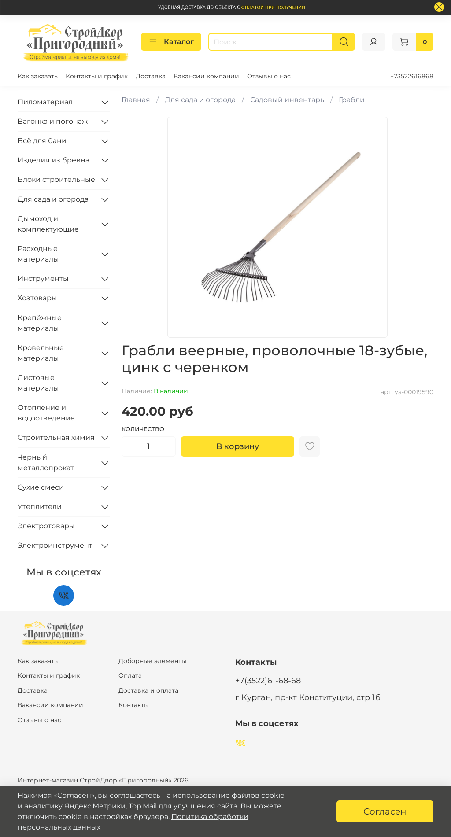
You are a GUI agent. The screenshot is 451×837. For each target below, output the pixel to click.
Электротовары (46, 526)
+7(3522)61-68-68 (268, 680)
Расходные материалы (38, 253)
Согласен (385, 811)
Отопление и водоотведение (46, 412)
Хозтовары (37, 298)
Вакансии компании (206, 76)
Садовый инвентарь (287, 100)
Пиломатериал (45, 102)
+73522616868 (411, 76)
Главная (136, 100)
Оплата (130, 675)
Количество (143, 429)
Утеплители (40, 506)
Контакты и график (97, 76)
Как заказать (38, 76)
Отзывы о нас (269, 76)
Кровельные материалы (41, 352)
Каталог (171, 41)
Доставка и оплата (148, 690)
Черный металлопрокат (46, 462)
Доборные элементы (152, 661)
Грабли (352, 100)
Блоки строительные (56, 179)
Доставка (151, 76)
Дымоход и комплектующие (48, 223)
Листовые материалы (38, 382)
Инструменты (43, 278)
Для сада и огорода (200, 100)
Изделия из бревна (53, 160)
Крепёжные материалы (40, 322)
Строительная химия (56, 437)
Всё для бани (42, 140)
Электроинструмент (55, 545)
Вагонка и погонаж (53, 121)
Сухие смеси (41, 487)
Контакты (133, 705)
